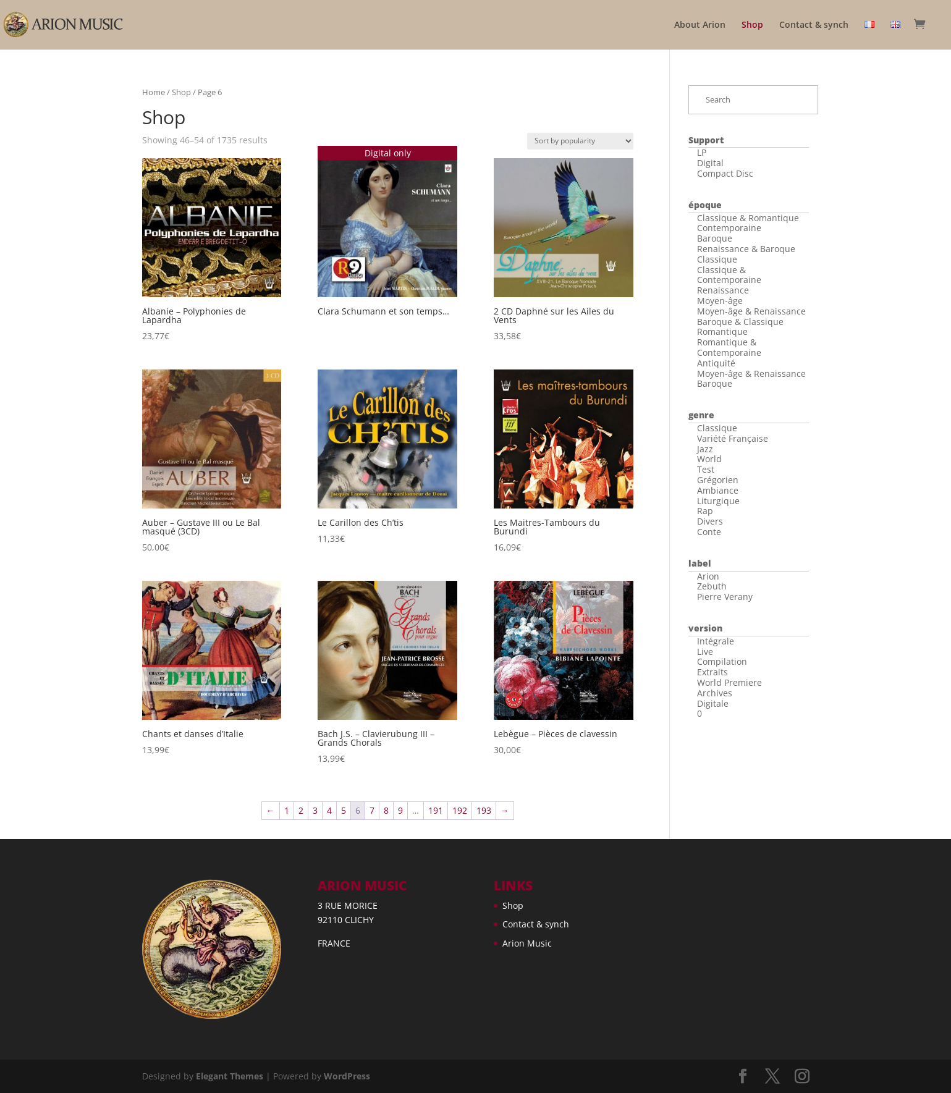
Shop (752, 25)
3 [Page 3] (315, 810)
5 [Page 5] (343, 810)
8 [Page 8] (386, 810)
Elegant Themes (229, 1076)
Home (153, 92)
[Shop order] (580, 141)
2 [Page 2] (300, 810)
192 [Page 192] (459, 810)
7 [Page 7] (372, 810)
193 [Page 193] (483, 810)
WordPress (347, 1076)
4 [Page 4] (329, 810)
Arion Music (527, 943)
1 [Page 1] (286, 810)
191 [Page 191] (435, 810)
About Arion (699, 25)
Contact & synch (813, 25)
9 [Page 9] (400, 810)
